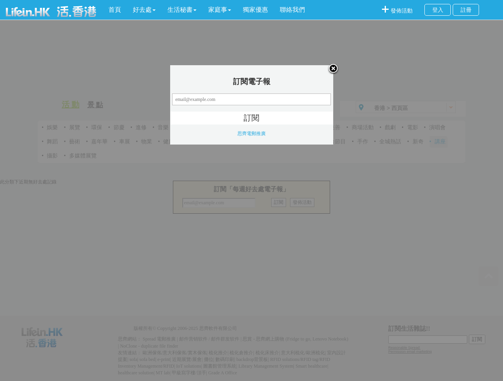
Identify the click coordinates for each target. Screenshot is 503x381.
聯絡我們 (292, 9)
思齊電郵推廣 (251, 133)
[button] (144, 10)
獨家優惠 (255, 9)
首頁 (114, 9)
